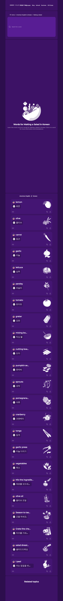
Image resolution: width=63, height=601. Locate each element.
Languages (27, 5)
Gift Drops (50, 5)
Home (13, 15)
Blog (33, 5)
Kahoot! (38, 5)
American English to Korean (24, 15)
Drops (21, 5)
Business (43, 5)
